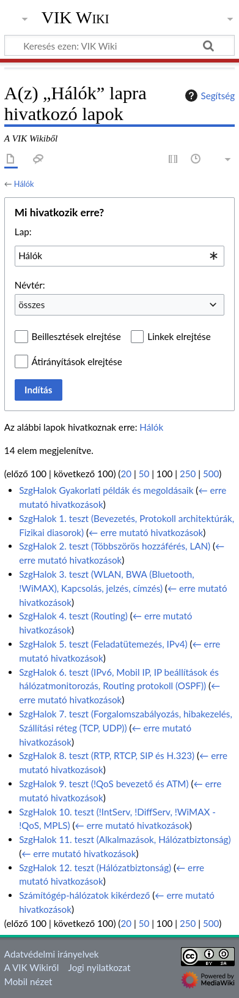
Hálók (24, 184)
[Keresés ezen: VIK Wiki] (119, 45)
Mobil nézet (28, 981)
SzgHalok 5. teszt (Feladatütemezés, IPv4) (103, 643)
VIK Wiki (75, 17)
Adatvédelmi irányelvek (51, 953)
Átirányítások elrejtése (77, 361)
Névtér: (30, 284)
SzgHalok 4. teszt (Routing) (73, 615)
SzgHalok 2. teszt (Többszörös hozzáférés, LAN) (114, 545)
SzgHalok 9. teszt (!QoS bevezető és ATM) (103, 783)
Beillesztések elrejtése (76, 336)
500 (211, 473)
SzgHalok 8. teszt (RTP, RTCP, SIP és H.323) (106, 755)
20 (125, 473)
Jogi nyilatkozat (99, 967)
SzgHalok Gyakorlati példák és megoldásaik (106, 490)
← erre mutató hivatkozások (146, 532)
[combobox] (119, 256)
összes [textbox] (31, 304)
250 (188, 473)
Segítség (208, 95)
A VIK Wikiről (31, 967)
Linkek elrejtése (178, 336)
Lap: (23, 231)
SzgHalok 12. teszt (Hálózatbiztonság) (95, 867)
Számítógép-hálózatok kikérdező (84, 895)
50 (144, 473)
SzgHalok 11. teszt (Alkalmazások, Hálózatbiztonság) (124, 839)
